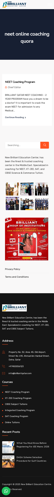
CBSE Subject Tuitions (16, 404)
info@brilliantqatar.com (20, 373)
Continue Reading (14, 117)
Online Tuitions (12, 422)
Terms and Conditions (17, 277)
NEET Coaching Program (20, 82)
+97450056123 (16, 366)
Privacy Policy (12, 269)
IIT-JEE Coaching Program (18, 398)
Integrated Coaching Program (20, 410)
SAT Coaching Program (16, 416)
